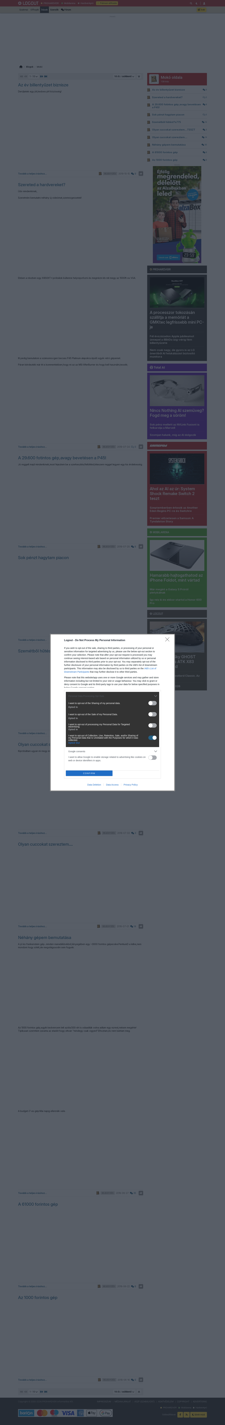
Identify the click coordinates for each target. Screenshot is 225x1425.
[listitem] (112, 696)
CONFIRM (89, 773)
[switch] (152, 703)
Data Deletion (94, 784)
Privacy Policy (131, 784)
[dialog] (112, 712)
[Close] (168, 640)
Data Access (112, 784)
